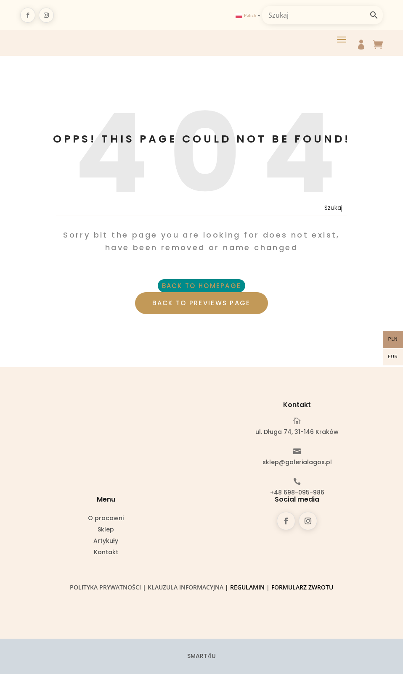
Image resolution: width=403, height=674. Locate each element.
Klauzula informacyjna (185, 587)
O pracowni (106, 518)
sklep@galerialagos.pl (297, 462)
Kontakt (106, 552)
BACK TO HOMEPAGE (201, 285)
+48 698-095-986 (297, 492)
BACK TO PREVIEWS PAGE (201, 303)
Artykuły (105, 541)
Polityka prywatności (105, 587)
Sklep (106, 530)
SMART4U (201, 656)
